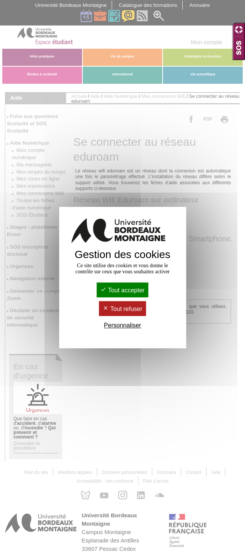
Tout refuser (122, 309)
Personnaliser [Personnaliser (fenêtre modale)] (122, 325)
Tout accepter (122, 290)
